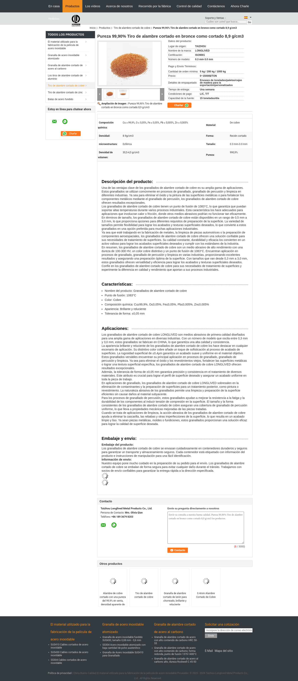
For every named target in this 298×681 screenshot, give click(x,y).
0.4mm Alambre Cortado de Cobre (206, 595)
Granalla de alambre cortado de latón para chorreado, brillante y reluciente (175, 599)
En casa (54, 6)
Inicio (93, 27)
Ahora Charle (240, 6)
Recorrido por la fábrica (155, 6)
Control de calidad (189, 6)
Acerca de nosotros (119, 6)
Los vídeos (92, 6)
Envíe (211, 635)
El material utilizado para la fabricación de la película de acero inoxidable (63, 45)
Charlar (181, 105)
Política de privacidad (59, 673)
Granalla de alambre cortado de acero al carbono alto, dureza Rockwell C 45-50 (176, 660)
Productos (72, 6)
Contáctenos (216, 6)
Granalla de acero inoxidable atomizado (63, 57)
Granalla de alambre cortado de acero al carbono (65, 67)
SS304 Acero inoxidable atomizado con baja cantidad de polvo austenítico (124, 646)
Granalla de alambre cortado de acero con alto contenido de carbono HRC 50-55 (175, 640)
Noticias (53, 18)
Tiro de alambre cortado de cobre (132, 27)
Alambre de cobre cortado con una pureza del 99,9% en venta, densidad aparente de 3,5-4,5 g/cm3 (113, 601)
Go (249, 22)
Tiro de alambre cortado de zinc (65, 92)
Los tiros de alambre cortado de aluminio (65, 77)
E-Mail (209, 650)
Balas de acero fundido (60, 99)
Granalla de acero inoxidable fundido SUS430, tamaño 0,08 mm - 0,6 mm (122, 639)
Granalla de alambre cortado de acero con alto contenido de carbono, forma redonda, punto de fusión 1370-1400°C (175, 651)
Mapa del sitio (224, 650)
